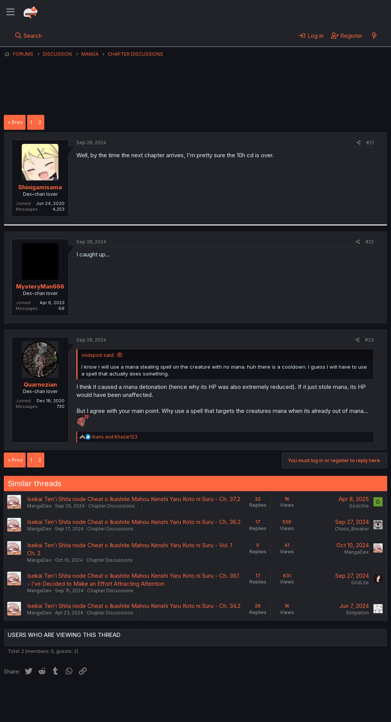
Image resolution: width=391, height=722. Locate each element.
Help (222, 695)
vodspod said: (98, 355)
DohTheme (314, 711)
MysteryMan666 (40, 286)
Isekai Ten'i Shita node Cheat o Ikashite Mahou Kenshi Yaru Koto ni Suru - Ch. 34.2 (134, 605)
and (114, 437)
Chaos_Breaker (352, 529)
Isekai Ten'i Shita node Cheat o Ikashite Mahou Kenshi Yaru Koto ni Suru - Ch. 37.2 (133, 499)
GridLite (360, 582)
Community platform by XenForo (324, 705)
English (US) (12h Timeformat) (43, 695)
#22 (369, 242)
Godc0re (359, 506)
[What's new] (374, 35)
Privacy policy (190, 695)
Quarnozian (40, 384)
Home (245, 695)
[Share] (359, 143)
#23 (369, 340)
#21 (370, 142)
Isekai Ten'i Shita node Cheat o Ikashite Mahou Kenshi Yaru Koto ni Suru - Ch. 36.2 (134, 521)
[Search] (28, 35)
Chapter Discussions (111, 506)
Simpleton (357, 613)
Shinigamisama (40, 187)
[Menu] (10, 12)
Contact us (103, 695)
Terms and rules (145, 695)
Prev (17, 122)
